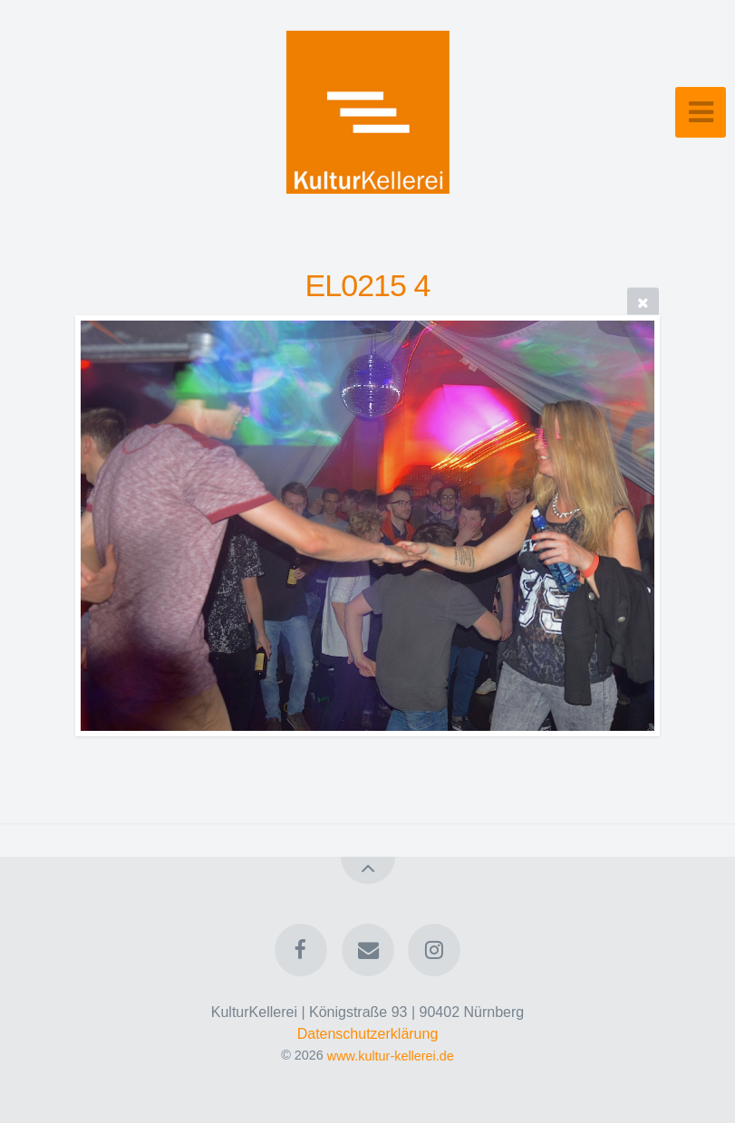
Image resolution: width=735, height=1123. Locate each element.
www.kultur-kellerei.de (390, 1055)
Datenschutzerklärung (368, 1033)
